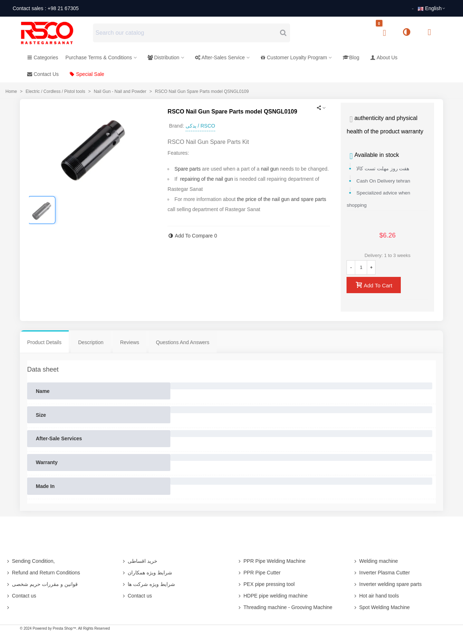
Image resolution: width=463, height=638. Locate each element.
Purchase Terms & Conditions (98, 57)
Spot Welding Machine (381, 607)
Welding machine (375, 561)
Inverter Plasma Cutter (381, 573)
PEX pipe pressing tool (266, 584)
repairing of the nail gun (206, 179)
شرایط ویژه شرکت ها (148, 584)
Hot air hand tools (376, 596)
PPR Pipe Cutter (259, 573)
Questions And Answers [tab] (182, 342)
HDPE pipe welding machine (272, 596)
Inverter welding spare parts (387, 584)
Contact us (20, 596)
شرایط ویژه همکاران (146, 573)
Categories (42, 57)
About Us (384, 57)
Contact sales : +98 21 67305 (46, 8)
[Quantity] (361, 267)
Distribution (163, 57)
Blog (351, 57)
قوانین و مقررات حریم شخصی (41, 584)
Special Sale (86, 74)
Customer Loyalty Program (293, 57)
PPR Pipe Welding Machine (271, 561)
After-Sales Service (220, 57)
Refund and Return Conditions (42, 573)
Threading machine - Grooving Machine (284, 607)
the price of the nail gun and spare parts (281, 199)
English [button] (432, 8)
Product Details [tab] (44, 342)
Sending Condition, (30, 561)
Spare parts (187, 169)
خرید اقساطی (139, 561)
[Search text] (185, 33)
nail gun (270, 169)
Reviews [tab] (129, 342)
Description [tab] (90, 342)
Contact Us (43, 74)
